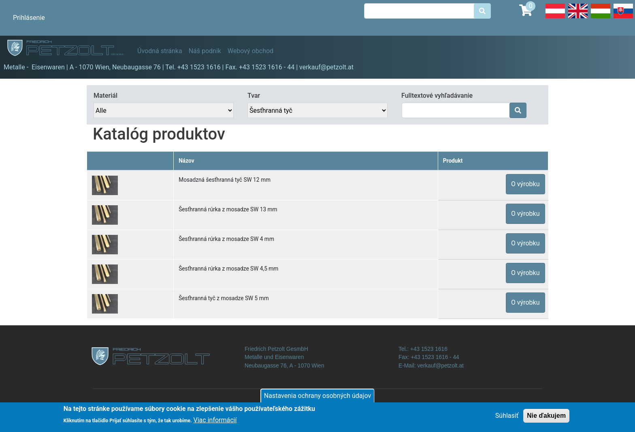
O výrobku (525, 184)
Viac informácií (215, 423)
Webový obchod (250, 51)
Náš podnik (205, 51)
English (578, 17)
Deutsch (555, 17)
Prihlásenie (29, 17)
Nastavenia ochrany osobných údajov (317, 398)
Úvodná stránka (159, 51)
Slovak (623, 17)
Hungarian (600, 17)
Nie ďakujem (546, 418)
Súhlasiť (506, 418)
